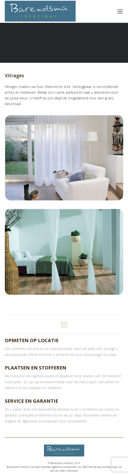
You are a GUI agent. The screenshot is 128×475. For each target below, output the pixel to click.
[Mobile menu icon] (120, 11)
